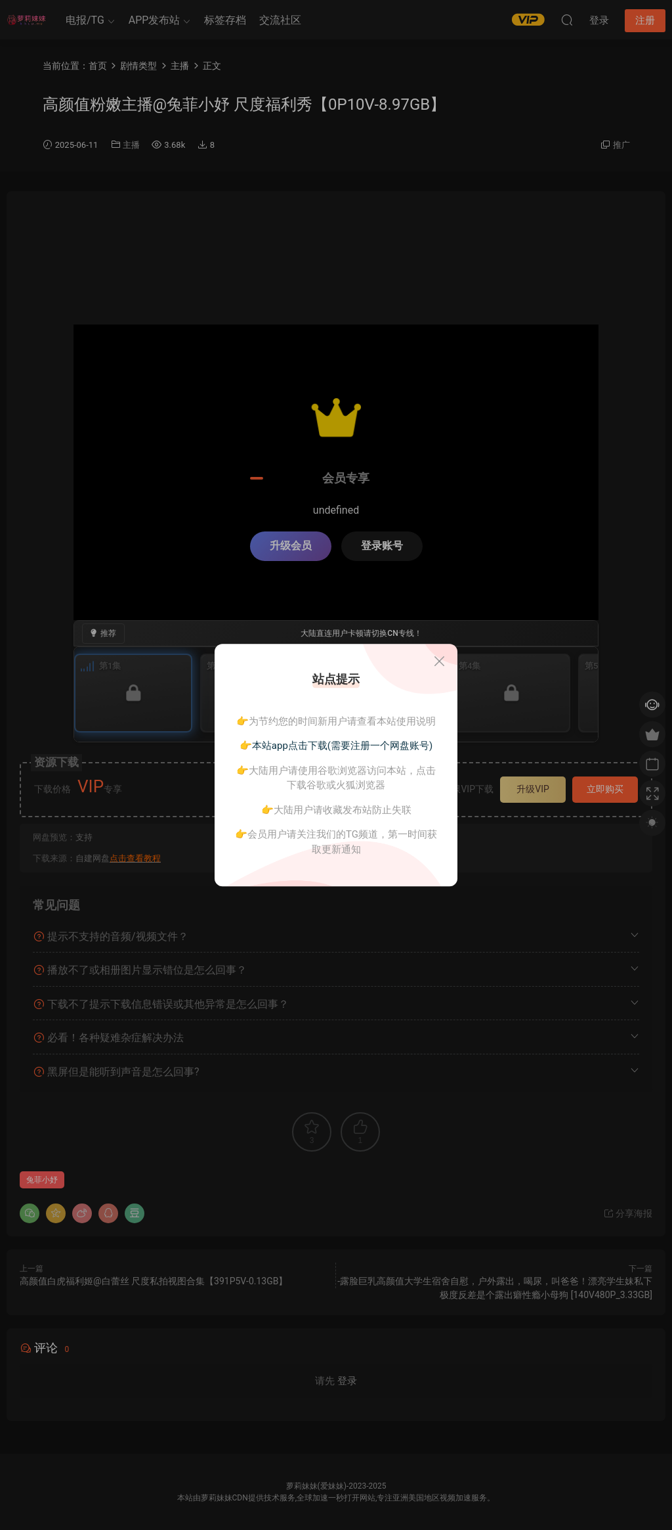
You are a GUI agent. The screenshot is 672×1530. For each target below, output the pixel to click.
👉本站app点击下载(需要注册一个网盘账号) (336, 746)
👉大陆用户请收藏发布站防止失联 (336, 810)
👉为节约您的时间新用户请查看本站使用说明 (336, 721)
